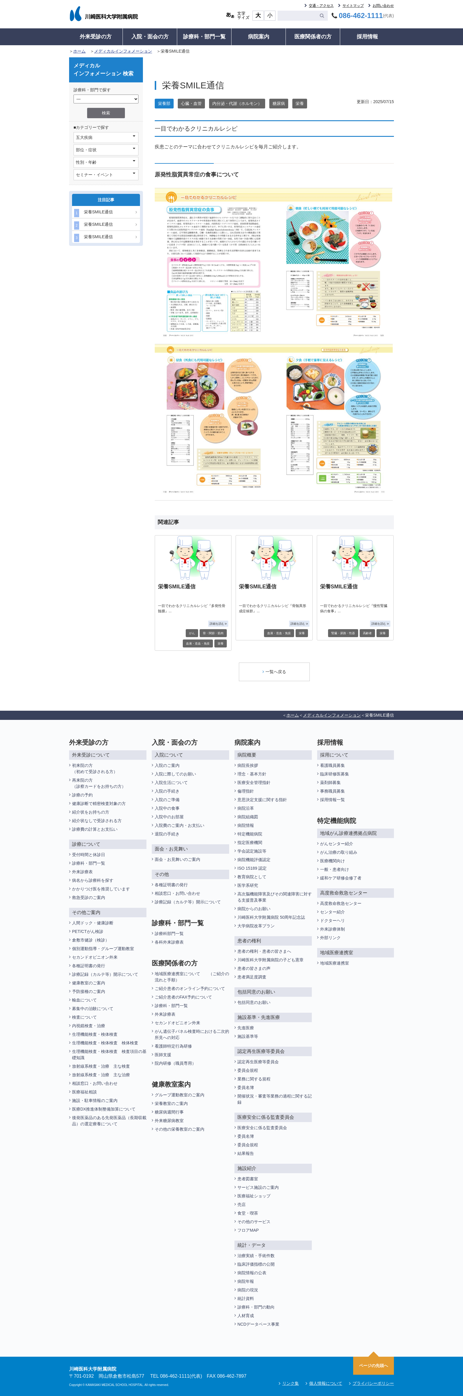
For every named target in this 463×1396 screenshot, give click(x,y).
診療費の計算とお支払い (95, 829)
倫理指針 (245, 791)
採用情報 (367, 37)
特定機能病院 (249, 834)
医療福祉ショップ (253, 1196)
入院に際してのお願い (175, 774)
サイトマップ (353, 6)
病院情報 (245, 825)
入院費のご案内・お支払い (179, 825)
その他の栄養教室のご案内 (179, 1129)
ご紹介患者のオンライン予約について (190, 988)
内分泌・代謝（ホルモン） (237, 103)
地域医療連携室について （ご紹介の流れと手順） (192, 976)
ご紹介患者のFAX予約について (183, 997)
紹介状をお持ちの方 (90, 812)
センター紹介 (332, 912)
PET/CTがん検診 (87, 931)
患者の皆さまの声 (253, 968)
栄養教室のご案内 (171, 1103)
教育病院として (251, 876)
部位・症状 (105, 149)
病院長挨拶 (247, 765)
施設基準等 (247, 1036)
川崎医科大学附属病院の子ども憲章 (270, 959)
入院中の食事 (167, 808)
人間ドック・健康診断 (92, 923)
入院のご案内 (167, 765)
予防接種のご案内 (88, 991)
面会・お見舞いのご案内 (177, 859)
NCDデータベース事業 (258, 1324)
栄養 (300, 103)
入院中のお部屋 (169, 816)
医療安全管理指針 (253, 782)
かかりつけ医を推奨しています (101, 889)
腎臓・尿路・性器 (343, 633)
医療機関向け (332, 860)
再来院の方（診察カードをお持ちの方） (99, 783)
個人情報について (325, 1383)
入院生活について (171, 782)
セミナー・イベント (105, 174)
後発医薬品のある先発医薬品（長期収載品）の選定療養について (109, 1120)
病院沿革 (245, 808)
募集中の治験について (92, 1008)
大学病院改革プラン (256, 925)
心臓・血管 (191, 103)
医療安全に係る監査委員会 (262, 1127)
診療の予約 (82, 795)
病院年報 (245, 1281)
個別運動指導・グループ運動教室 (103, 948)
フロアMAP (248, 1230)
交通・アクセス (321, 6)
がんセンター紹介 (336, 843)
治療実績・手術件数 (256, 1255)
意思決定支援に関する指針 (262, 799)
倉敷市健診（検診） (90, 940)
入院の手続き (167, 791)
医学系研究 (247, 885)
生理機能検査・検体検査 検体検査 (105, 1042)
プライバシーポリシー (373, 1383)
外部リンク (330, 937)
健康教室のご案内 (88, 983)
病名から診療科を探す (92, 880)
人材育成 (245, 1315)
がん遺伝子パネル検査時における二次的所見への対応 (192, 1034)
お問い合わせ (383, 6)
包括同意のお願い (253, 1002)
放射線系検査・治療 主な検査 (101, 1066)
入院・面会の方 (150, 37)
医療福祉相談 (84, 1092)
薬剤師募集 (330, 782)
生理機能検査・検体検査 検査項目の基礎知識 (109, 1054)
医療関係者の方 (313, 37)
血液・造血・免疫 (198, 643)
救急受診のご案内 (88, 897)
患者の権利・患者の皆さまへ (264, 951)
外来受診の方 (96, 37)
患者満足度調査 (251, 977)
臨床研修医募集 (334, 774)
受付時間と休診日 (88, 854)
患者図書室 (247, 1178)
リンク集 (290, 1383)
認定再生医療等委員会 (258, 1061)
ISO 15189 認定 (252, 868)
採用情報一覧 (332, 799)
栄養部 (164, 103)
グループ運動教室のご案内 (179, 1095)
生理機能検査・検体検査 (95, 1034)
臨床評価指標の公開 (256, 1264)
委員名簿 (245, 1087)
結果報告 (245, 1153)
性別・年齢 (105, 162)
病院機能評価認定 (253, 859)
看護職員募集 (332, 765)
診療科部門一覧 (169, 933)
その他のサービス (253, 1221)
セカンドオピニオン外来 (95, 957)
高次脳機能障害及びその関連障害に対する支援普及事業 (274, 897)
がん (192, 633)
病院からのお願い (253, 908)
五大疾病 (105, 137)
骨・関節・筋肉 (213, 633)
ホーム (79, 51)
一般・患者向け (334, 869)
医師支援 (163, 1054)
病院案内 (258, 37)
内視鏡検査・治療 (88, 1025)
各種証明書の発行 (88, 965)
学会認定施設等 (251, 851)
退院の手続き (167, 834)
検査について (84, 1017)
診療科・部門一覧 (204, 37)
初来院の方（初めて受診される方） (95, 768)
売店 (241, 1204)
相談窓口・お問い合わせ (95, 1083)
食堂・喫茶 (247, 1213)
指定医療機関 (249, 842)
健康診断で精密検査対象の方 (99, 803)
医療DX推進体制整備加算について (104, 1109)
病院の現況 (247, 1290)
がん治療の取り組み (338, 852)
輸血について (84, 1000)
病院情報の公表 (251, 1272)
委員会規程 (247, 1070)
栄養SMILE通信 (93, 213)
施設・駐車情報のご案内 (95, 1100)
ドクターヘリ (332, 920)
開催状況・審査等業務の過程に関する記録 (274, 1099)
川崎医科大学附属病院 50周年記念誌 (271, 917)
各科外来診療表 (169, 942)
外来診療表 (82, 871)
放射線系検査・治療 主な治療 (101, 1074)
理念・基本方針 (251, 774)
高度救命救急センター (340, 903)
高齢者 (367, 633)
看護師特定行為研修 (173, 1046)
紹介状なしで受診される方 (97, 820)
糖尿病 (279, 103)
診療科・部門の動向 (256, 1307)
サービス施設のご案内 (258, 1187)
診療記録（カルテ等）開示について (105, 974)
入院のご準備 (167, 799)
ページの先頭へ (373, 1365)
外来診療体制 (332, 929)
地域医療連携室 (334, 963)
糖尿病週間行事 (169, 1112)
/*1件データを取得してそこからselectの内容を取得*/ (106, 99)
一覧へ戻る (274, 671)
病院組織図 (247, 816)
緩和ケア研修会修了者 (340, 878)
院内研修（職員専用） (175, 1063)
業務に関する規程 (253, 1079)
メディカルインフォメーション (123, 51)
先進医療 (245, 1027)
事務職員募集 (332, 791)
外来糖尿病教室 (169, 1120)
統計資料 (245, 1298)
